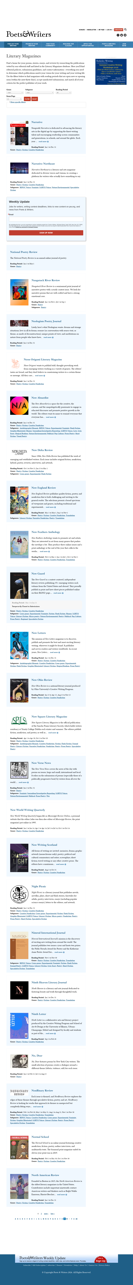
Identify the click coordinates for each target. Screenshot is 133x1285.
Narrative (36, 122)
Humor (29, 430)
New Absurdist (39, 397)
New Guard (38, 573)
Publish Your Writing (13, 45)
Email (11, 214)
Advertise (51, 1265)
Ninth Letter (38, 1014)
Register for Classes (68, 45)
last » (53, 1213)
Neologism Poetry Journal (46, 321)
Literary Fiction (26, 518)
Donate (82, 30)
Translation (70, 515)
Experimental (56, 428)
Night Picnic (39, 886)
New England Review (43, 487)
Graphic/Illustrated (17, 430)
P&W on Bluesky (121, 35)
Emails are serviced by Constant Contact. (26, 227)
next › (46, 1213)
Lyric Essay (52, 965)
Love (75, 430)
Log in (109, 30)
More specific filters (18, 102)
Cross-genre (24, 473)
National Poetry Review (23, 252)
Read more (43, 141)
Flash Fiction (75, 428)
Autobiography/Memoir (29, 428)
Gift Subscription (39, 1265)
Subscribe (119, 30)
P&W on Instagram (125, 35)
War (48, 796)
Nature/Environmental (60, 187)
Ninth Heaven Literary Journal (49, 982)
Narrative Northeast (43, 163)
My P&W (101, 30)
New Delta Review (42, 450)
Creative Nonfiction (36, 149)
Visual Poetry (22, 436)
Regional (24, 619)
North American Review (45, 1175)
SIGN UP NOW (46, 232)
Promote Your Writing (32, 45)
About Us (83, 1265)
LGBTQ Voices (45, 187)
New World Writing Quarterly (27, 809)
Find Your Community (50, 45)
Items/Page (10, 96)
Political (50, 433)
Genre (8, 89)
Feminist (35, 187)
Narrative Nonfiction (41, 518)
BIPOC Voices (25, 187)
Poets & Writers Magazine (109, 45)
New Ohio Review (41, 679)
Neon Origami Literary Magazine (43, 359)
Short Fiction (26, 919)
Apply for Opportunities (88, 45)
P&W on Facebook (118, 35)
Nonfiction (50, 746)
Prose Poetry (70, 433)
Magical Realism (21, 433)
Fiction (25, 149)
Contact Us (93, 1265)
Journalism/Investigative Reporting (46, 430)
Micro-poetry (34, 616)
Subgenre (29, 89)
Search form (125, 29)
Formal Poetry (15, 965)
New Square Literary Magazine (49, 716)
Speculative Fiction (36, 619)
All (76, 1219)
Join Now (124, 45)
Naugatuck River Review (46, 280)
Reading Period (62, 89)
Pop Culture (59, 433)
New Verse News (41, 763)
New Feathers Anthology (46, 532)
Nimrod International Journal (48, 932)
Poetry (18, 149)
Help (76, 1265)
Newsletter (91, 30)
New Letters (39, 632)
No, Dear (37, 1055)
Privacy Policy (104, 1265)
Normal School (40, 1136)
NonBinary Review (42, 1090)
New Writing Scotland (44, 844)
